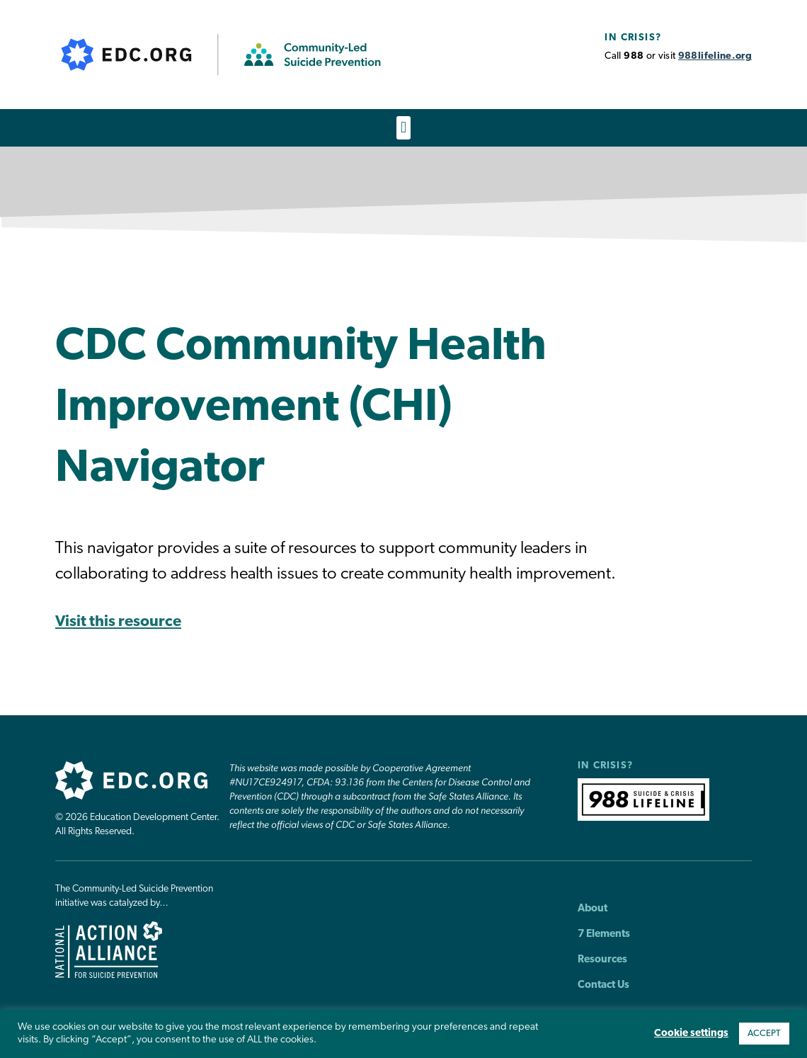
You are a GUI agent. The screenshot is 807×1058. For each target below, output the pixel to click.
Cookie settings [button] (691, 1033)
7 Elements (604, 934)
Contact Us (603, 985)
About (592, 909)
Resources (602, 960)
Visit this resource (118, 623)
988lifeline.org (715, 56)
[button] (403, 128)
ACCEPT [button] (764, 1033)
